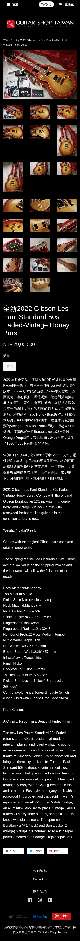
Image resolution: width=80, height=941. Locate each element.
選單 (12, 4)
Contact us (40, 879)
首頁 (5, 40)
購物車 (66, 4)
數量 (6, 356)
